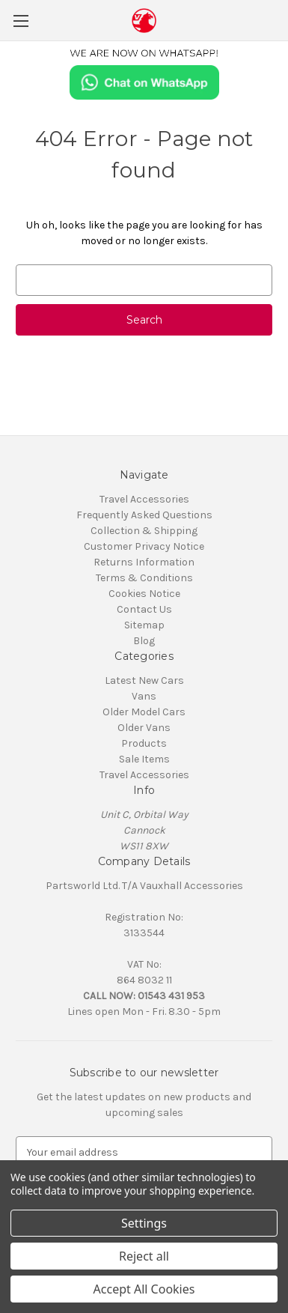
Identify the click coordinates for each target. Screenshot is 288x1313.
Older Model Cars (144, 712)
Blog (144, 640)
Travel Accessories (144, 499)
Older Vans (144, 727)
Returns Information (144, 562)
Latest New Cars (144, 680)
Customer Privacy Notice (144, 546)
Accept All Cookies (144, 1289)
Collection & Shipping (144, 530)
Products (144, 743)
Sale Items (144, 759)
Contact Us (144, 609)
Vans (144, 696)
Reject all (144, 1256)
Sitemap (144, 625)
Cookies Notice (144, 593)
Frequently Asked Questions (144, 515)
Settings (144, 1223)
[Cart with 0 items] (280, 19)
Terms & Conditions (144, 577)
